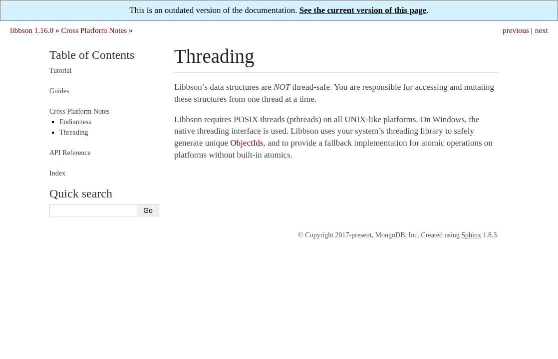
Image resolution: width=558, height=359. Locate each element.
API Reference (70, 153)
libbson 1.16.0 (31, 30)
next (541, 30)
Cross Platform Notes (94, 30)
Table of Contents (91, 54)
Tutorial (60, 70)
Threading (73, 132)
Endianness (75, 122)
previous (516, 30)
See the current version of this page (363, 10)
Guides (59, 91)
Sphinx (471, 235)
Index (57, 173)
